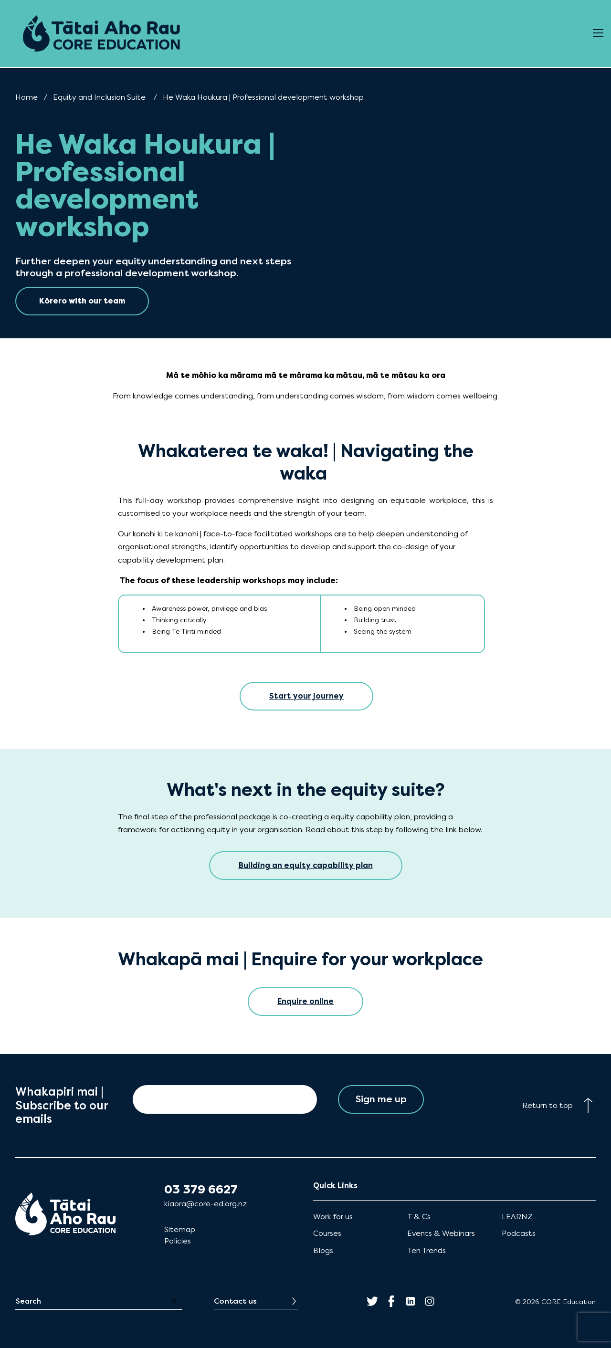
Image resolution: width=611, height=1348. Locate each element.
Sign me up (381, 1099)
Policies (177, 1240)
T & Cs (419, 1216)
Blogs (323, 1250)
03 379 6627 (201, 1189)
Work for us (333, 1216)
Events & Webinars (441, 1233)
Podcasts (519, 1233)
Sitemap (179, 1229)
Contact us (235, 1301)
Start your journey (306, 695)
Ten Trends (426, 1250)
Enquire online (305, 1001)
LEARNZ (517, 1216)
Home (26, 97)
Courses (327, 1233)
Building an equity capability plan (306, 865)
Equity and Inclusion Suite (99, 97)
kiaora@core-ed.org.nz (205, 1203)
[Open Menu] (598, 33)
